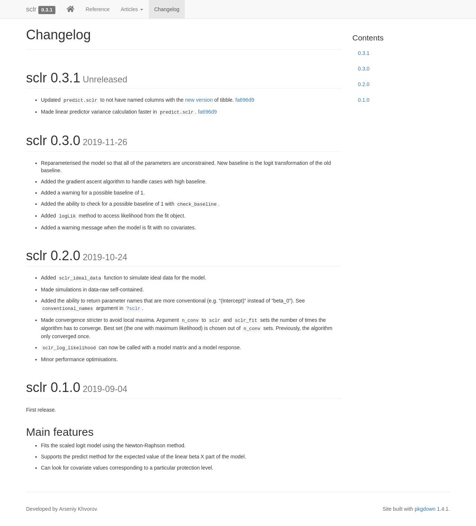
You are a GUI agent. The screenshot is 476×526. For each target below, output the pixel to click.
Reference (98, 9)
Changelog (167, 9)
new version (199, 100)
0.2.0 (364, 84)
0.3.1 (364, 53)
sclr (31, 9)
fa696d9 (244, 100)
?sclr (133, 308)
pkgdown (425, 509)
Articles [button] (132, 9)
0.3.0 (364, 69)
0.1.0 (364, 100)
